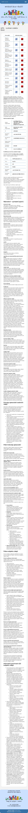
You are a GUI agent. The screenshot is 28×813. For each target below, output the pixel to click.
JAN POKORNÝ (18, 811)
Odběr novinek (4, 1)
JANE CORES (17, 810)
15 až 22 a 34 (15, 775)
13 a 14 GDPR (18, 750)
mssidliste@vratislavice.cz (15, 805)
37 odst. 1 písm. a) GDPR (18, 153)
